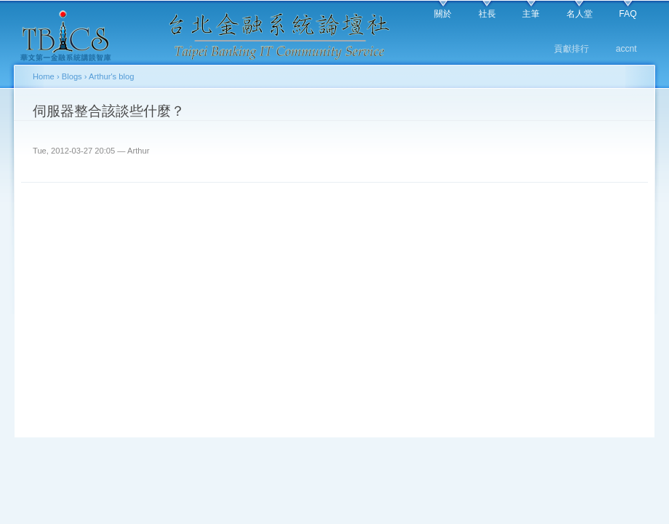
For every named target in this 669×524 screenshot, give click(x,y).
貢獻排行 (571, 49)
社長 (487, 14)
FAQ (627, 14)
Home (44, 76)
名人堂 (579, 14)
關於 (443, 14)
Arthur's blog (111, 76)
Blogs (72, 76)
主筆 (531, 14)
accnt (626, 49)
